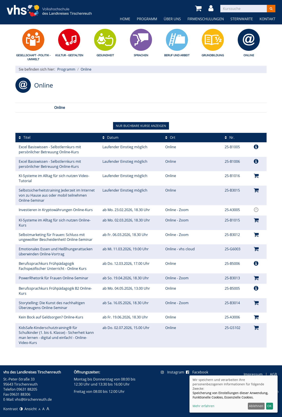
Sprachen (141, 55)
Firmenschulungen (205, 18)
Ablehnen (256, 406)
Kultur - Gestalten (69, 55)
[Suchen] (271, 8)
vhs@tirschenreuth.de (33, 399)
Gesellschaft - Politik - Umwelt (33, 57)
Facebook (197, 372)
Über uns (172, 18)
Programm (147, 18)
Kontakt (267, 18)
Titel (24, 137)
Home (125, 18)
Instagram (173, 372)
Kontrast (13, 408)
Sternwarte (241, 18)
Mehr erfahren (203, 406)
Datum (110, 137)
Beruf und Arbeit (176, 55)
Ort (170, 137)
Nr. (229, 137)
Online (248, 55)
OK (269, 406)
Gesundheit (105, 55)
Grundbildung (213, 55)
